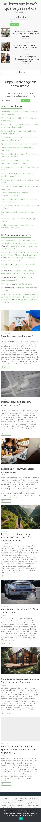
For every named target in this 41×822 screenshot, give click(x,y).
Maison (26, 29)
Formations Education (24, 808)
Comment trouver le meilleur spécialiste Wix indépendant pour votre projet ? (18, 749)
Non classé (6, 333)
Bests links (7, 284)
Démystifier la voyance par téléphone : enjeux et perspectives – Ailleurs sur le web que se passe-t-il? (20, 255)
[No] (38, 815)
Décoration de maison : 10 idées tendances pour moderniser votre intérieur (26, 33)
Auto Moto (5, 606)
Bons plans (19, 805)
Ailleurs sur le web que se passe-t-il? (20, 6)
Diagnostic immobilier (24, 284)
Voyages (26, 42)
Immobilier (35, 808)
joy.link (5, 264)
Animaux (26, 54)
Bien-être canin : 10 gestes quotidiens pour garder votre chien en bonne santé (26, 59)
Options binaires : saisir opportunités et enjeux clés (20, 144)
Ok (21, 819)
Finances (13, 808)
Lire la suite (6, 367)
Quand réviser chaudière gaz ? (17, 335)
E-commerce (35, 805)
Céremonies (27, 805)
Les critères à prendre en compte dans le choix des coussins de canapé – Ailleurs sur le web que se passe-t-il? (20, 297)
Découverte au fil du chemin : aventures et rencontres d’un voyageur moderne (16, 537)
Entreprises (6, 466)
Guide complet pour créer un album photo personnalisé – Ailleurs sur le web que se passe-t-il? (19, 243)
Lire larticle (27, 364)
